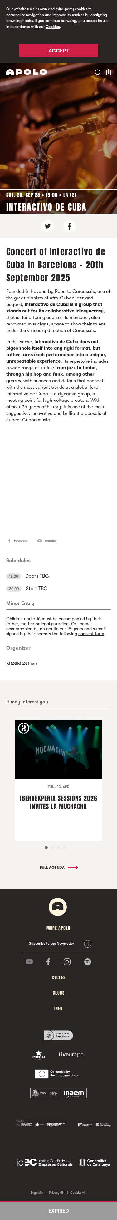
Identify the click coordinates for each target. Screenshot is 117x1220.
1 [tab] (46, 847)
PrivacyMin (57, 1192)
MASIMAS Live (21, 663)
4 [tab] (64, 847)
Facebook (21, 540)
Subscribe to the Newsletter (51, 943)
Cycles (59, 977)
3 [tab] (58, 847)
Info (58, 1008)
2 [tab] (52, 847)
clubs (59, 993)
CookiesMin (78, 1192)
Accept (59, 51)
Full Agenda (58, 867)
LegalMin (37, 1192)
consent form (91, 633)
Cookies (53, 27)
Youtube (50, 540)
